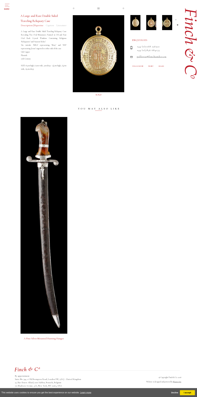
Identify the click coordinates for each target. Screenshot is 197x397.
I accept (187, 393)
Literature (61, 25)
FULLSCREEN (137, 66)
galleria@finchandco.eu (151, 56)
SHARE (161, 66)
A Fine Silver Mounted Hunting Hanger (44, 338)
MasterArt (177, 382)
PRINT (151, 66)
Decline (174, 393)
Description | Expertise (32, 25)
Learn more (85, 392)
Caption (50, 25)
